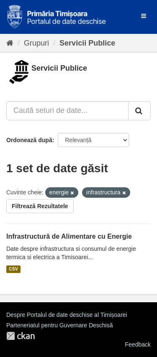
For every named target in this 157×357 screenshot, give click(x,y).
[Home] (9, 43)
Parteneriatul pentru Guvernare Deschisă (59, 325)
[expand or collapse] (143, 16)
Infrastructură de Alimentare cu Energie (69, 236)
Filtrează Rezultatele (40, 206)
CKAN (20, 336)
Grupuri (36, 43)
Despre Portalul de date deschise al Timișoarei (66, 314)
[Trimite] (139, 110)
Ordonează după (29, 140)
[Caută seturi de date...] (67, 110)
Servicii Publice (87, 43)
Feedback (138, 344)
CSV (13, 269)
